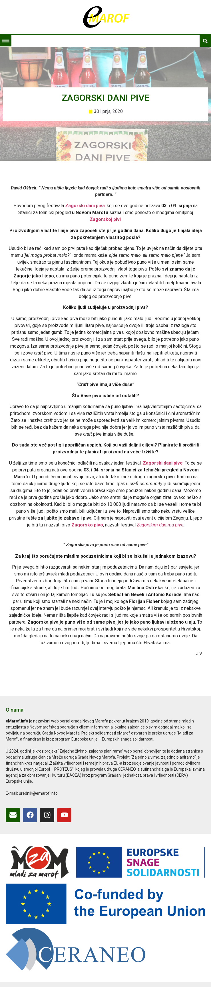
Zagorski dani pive (163, 463)
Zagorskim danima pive (160, 525)
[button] (5, 40)
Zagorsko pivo (87, 525)
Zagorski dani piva (85, 205)
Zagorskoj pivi (105, 219)
